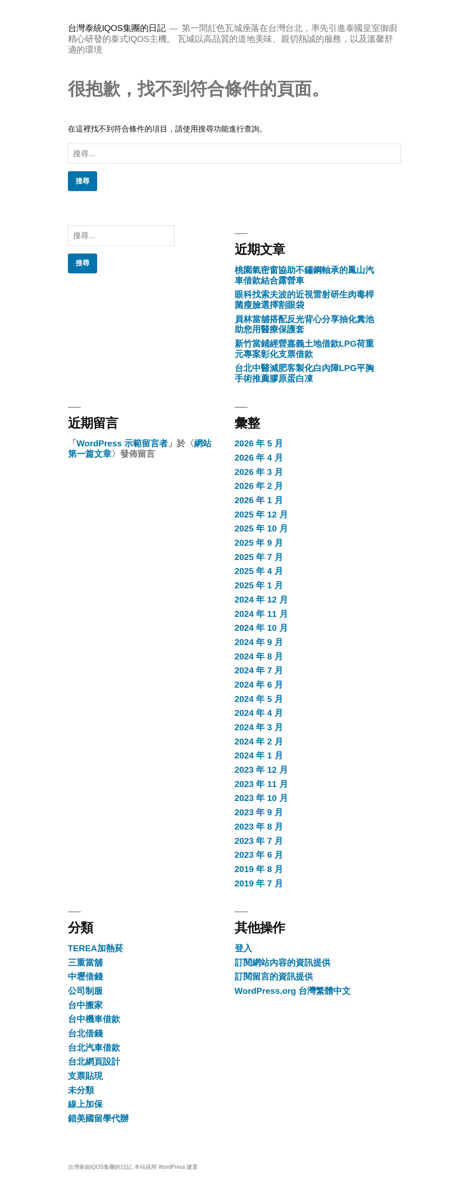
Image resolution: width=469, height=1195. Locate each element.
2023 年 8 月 (259, 826)
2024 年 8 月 (259, 656)
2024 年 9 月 (259, 642)
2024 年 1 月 (259, 755)
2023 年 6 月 (259, 855)
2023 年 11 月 (261, 784)
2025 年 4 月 (259, 571)
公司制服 (85, 991)
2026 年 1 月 (259, 500)
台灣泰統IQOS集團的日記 (116, 28)
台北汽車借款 (94, 1047)
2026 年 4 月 (259, 457)
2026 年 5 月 (259, 443)
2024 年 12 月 (261, 599)
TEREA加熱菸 (95, 948)
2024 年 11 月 (261, 614)
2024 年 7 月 (259, 670)
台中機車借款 (94, 1019)
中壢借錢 (85, 976)
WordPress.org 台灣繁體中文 (293, 991)
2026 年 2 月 (259, 486)
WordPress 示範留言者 (122, 443)
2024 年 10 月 (261, 628)
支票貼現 (85, 1076)
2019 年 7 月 (259, 883)
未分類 (81, 1090)
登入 (243, 948)
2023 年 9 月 (259, 812)
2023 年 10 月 (261, 798)
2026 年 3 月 (259, 472)
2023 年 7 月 (259, 841)
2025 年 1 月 (259, 585)
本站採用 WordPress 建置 (166, 1167)
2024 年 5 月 (259, 699)
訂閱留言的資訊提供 (274, 976)
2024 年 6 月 (259, 684)
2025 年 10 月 (261, 528)
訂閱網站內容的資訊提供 (282, 962)
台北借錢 (85, 1033)
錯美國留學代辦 (98, 1118)
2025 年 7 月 (259, 557)
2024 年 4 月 (259, 713)
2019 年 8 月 (259, 869)
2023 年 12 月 (261, 769)
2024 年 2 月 (259, 741)
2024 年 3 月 (259, 727)
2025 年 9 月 (259, 542)
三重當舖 (85, 962)
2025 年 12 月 (261, 514)
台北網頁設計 (94, 1061)
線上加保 (85, 1104)
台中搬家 (85, 1005)
